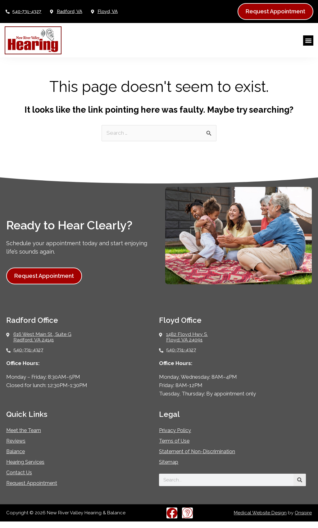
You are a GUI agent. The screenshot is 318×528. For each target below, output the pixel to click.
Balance (17, 458)
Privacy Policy (177, 437)
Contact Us (21, 479)
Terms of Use (177, 447)
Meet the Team (26, 437)
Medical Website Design (260, 519)
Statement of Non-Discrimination (203, 458)
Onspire (303, 519)
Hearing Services (29, 468)
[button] (308, 40)
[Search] (299, 486)
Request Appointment (35, 489)
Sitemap (170, 468)
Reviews (17, 447)
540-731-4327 (26, 11)
